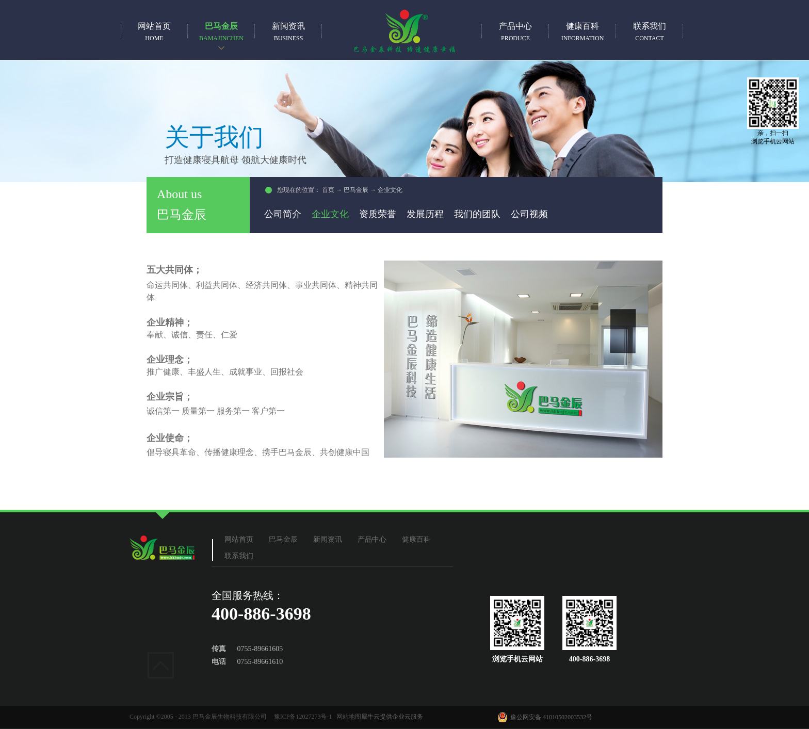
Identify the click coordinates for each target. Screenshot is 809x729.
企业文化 (390, 189)
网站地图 (347, 716)
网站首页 (154, 32)
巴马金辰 (356, 189)
